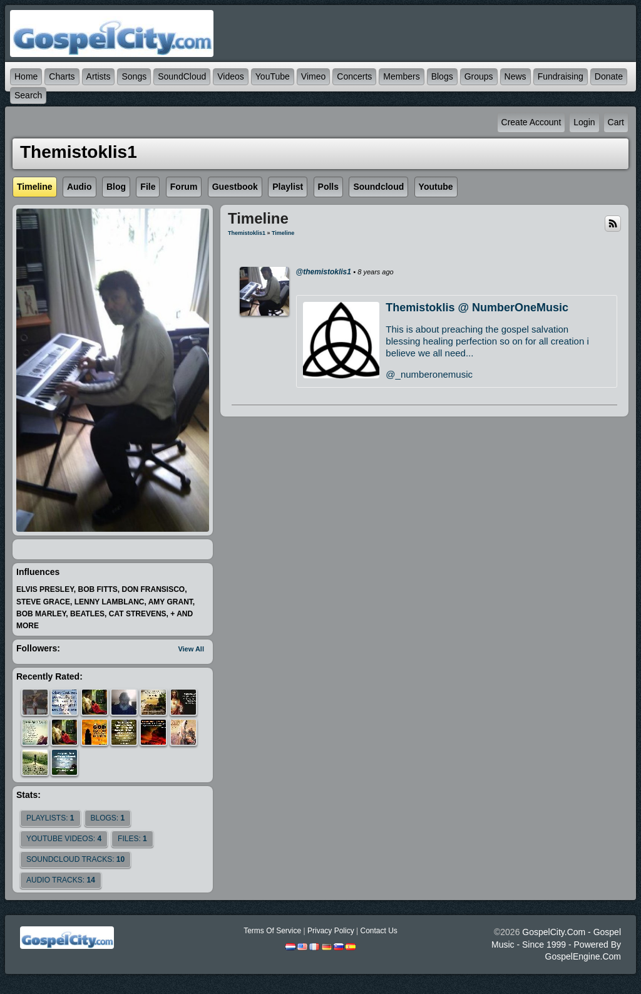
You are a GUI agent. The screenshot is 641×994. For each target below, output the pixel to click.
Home (26, 76)
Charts (61, 76)
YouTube (272, 76)
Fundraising (560, 76)
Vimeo (313, 76)
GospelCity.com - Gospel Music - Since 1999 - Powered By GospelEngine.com (556, 944)
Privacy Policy (330, 930)
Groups (478, 76)
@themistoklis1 (323, 271)
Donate (609, 76)
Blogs (442, 76)
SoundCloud (182, 76)
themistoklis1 (246, 233)
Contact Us (378, 930)
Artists (98, 76)
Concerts (354, 76)
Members (401, 76)
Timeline (283, 233)
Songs (133, 76)
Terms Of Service (272, 930)
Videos (230, 76)
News (515, 76)
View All (191, 649)
